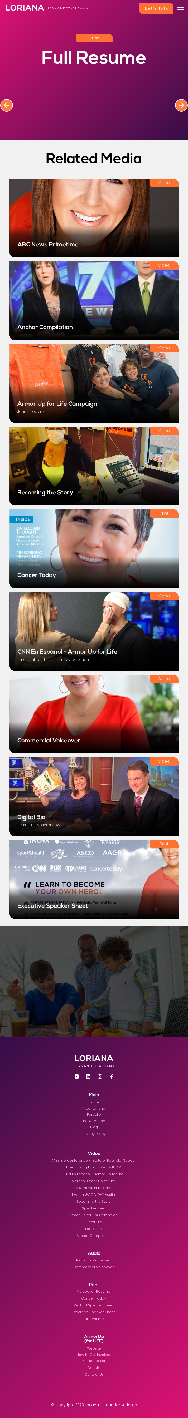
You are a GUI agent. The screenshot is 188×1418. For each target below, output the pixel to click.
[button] (180, 8)
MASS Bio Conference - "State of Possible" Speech (93, 1160)
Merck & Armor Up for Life (93, 1180)
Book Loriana (94, 1120)
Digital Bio (93, 1221)
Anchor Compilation (93, 1235)
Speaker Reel (93, 1208)
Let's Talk (156, 9)
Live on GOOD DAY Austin (93, 1194)
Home (94, 1102)
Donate (94, 1367)
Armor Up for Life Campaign (93, 1215)
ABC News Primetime (94, 1187)
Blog (94, 1126)
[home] (22, 8)
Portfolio (94, 1114)
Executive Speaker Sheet (93, 1312)
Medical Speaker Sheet (93, 1305)
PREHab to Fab (94, 1360)
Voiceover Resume (93, 1291)
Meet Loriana (94, 1108)
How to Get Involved (94, 1354)
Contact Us (94, 1374)
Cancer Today (93, 1298)
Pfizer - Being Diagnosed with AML (93, 1167)
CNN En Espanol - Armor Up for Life (93, 1174)
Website (94, 1348)
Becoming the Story (93, 1201)
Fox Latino (93, 1228)
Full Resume (93, 1318)
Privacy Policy (94, 1133)
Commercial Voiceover (93, 1267)
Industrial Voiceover (93, 1260)
